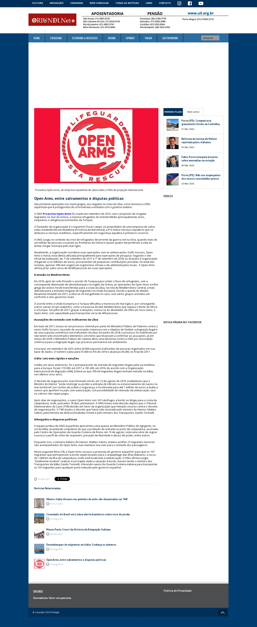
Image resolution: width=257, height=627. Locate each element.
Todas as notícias (127, 2)
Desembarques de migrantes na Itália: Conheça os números (81, 544)
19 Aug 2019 (44, 479)
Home (37, 38)
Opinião (130, 38)
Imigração (56, 2)
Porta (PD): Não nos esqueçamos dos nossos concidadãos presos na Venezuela (200, 179)
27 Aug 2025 (56, 518)
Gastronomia (170, 38)
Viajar (148, 38)
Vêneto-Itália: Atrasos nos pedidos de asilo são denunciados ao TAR (86, 499)
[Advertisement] (128, 75)
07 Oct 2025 (56, 503)
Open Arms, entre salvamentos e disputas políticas (76, 560)
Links (149, 2)
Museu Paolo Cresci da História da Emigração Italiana (78, 529)
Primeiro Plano (173, 111)
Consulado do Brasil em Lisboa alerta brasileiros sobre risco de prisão (88, 514)
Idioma (112, 38)
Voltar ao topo (222, 612)
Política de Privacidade (178, 590)
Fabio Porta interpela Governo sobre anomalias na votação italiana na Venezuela (199, 160)
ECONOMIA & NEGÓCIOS (85, 38)
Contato (165, 2)
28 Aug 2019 (56, 549)
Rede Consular (99, 2)
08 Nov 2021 (56, 533)
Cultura (37, 2)
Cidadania (76, 2)
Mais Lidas (193, 111)
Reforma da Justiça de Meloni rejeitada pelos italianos (199, 140)
